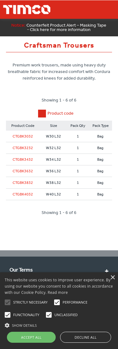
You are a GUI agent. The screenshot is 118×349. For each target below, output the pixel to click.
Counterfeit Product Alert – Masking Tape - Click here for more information (58, 27)
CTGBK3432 (23, 159)
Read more (58, 292)
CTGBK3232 (23, 148)
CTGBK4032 (23, 194)
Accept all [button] (31, 337)
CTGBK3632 (23, 171)
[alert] (59, 310)
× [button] (112, 277)
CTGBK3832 (23, 182)
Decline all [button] (86, 337)
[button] (59, 324)
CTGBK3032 (23, 136)
